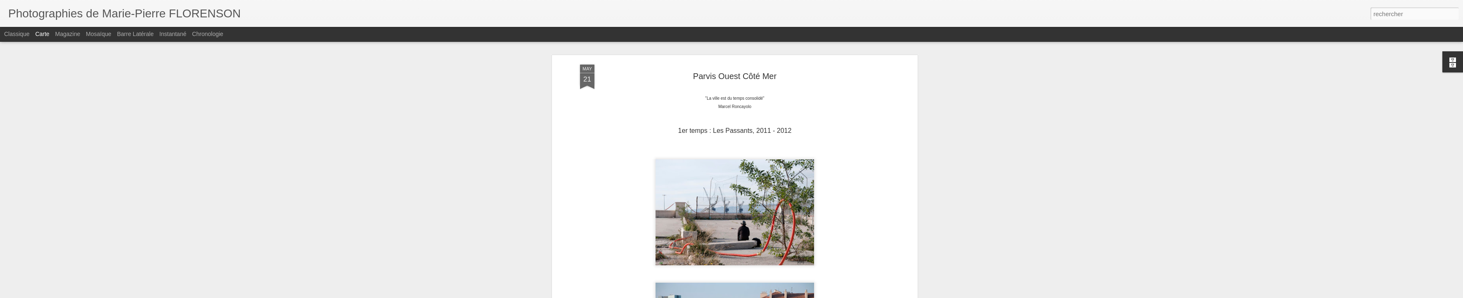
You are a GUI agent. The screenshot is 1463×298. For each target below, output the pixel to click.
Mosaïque (98, 34)
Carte (42, 34)
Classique (16, 34)
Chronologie (207, 34)
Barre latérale (135, 34)
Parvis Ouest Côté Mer (734, 72)
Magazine (67, 34)
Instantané (172, 34)
